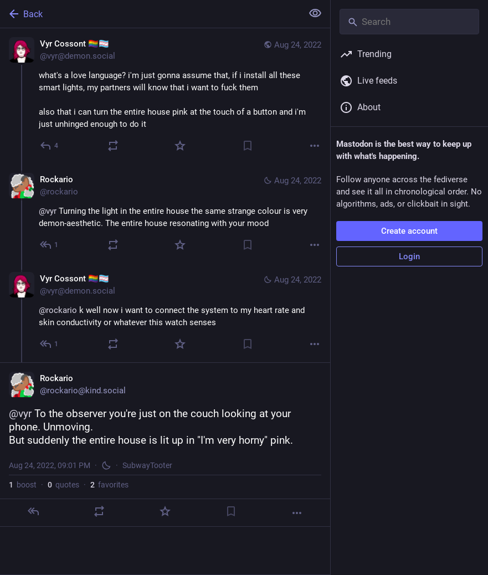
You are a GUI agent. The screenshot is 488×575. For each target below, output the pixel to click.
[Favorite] (180, 145)
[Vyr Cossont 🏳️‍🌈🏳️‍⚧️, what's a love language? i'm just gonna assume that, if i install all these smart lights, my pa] (165, 96)
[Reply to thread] (49, 244)
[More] (314, 145)
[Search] (409, 21)
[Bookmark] (247, 145)
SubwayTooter (147, 465)
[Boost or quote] (113, 145)
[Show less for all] (315, 13)
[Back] (150, 14)
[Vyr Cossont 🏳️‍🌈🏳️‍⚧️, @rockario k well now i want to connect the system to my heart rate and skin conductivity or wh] (165, 312)
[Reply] (49, 145)
